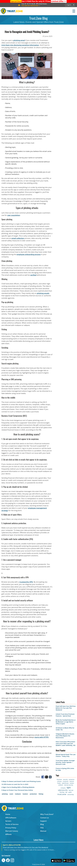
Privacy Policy (10, 828)
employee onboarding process (29, 254)
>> (58, 1)
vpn (69, 787)
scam (11, 794)
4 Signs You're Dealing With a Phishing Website (17, 787)
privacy (59, 781)
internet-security (68, 785)
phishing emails (43, 293)
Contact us (44, 818)
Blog (42, 824)
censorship (70, 794)
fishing (41, 794)
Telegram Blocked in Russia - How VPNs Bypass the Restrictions (65, 735)
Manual (43, 831)
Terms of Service (11, 824)
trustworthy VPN (26, 582)
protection (33, 794)
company (63, 788)
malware (18, 794)
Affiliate (8, 834)
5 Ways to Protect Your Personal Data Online (17, 790)
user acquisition (13, 215)
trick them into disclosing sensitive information (20, 45)
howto (59, 783)
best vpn (71, 790)
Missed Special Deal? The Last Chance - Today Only (66, 755)
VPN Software (10, 818)
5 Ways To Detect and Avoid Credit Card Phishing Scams (21, 781)
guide (70, 792)
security (65, 779)
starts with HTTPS (41, 737)
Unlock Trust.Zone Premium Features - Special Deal (65, 715)
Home (7, 814)
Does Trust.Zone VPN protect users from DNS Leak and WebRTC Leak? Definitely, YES (65, 743)
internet (71, 781)
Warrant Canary (11, 831)
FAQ (42, 828)
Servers (8, 821)
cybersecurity (63, 790)
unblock (60, 785)
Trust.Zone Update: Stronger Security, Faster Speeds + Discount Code (65, 762)
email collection (18, 238)
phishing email (19, 40)
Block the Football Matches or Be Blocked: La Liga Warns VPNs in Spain (66, 722)
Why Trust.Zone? (47, 814)
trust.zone (61, 794)
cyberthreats (65, 783)
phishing (5, 794)
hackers (25, 794)
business (59, 779)
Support (43, 821)
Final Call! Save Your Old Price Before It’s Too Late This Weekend (66, 708)
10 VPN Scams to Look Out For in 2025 (14, 784)
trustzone (65, 781)
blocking (62, 792)
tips (66, 792)
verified (33, 275)
